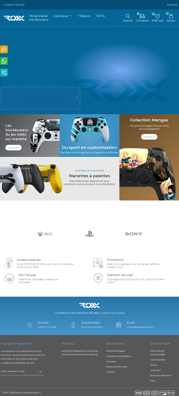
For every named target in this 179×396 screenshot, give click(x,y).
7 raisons (84, 15)
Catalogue (62, 15)
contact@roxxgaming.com (140, 326)
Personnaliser (38, 15)
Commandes (157, 358)
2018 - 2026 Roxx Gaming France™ (22, 391)
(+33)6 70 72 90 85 (14, 4)
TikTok (100, 15)
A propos (111, 360)
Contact (110, 370)
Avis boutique (39, 19)
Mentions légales (115, 349)
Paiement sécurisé (116, 365)
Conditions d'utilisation (118, 355)
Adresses (155, 369)
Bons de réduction (160, 374)
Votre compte (160, 342)
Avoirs (153, 363)
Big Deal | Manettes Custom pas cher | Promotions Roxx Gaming (80, 351)
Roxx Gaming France (91, 326)
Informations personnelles (157, 351)
